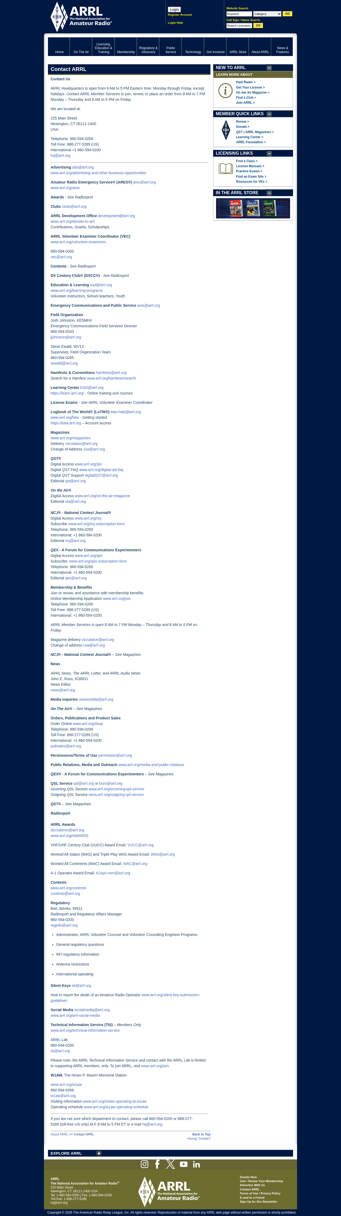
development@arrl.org (116, 216)
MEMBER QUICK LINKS (240, 113)
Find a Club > (246, 97)
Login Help (175, 22)
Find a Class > (247, 161)
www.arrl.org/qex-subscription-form (98, 561)
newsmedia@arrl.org (96, 699)
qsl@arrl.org (84, 783)
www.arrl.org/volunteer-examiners (78, 242)
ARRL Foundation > (251, 142)
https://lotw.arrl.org (66, 423)
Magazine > (252, 92)
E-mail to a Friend (252, 1197)
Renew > (242, 121)
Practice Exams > (249, 171)
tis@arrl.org (60, 1051)
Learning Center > (249, 137)
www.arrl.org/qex (89, 555)
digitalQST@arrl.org (101, 475)
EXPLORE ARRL (66, 1153)
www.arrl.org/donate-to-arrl (73, 221)
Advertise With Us (252, 1185)
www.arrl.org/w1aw (66, 1084)
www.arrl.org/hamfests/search (111, 378)
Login (174, 9)
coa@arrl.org (94, 449)
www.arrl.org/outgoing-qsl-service (116, 794)
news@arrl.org (63, 690)
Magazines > (264, 132)
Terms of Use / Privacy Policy (260, 1193)
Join (243, 1181)
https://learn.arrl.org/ (67, 393)
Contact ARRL (249, 1189)
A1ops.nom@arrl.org (113, 873)
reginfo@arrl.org (64, 925)
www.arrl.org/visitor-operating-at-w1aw (115, 1101)
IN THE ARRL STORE (237, 192)
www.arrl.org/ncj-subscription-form (96, 524)
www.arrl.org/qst (88, 464)
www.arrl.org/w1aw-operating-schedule (116, 1107)
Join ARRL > (245, 103)
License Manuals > (250, 166)
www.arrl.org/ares (65, 188)
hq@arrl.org (60, 155)
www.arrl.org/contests (68, 888)
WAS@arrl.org (163, 854)
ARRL (99, 16)
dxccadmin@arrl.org (67, 830)
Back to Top (201, 1134)
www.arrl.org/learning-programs (77, 290)
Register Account (180, 14)
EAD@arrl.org (91, 387)
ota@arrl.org (75, 501)
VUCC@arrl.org (140, 845)
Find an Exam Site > (251, 176)
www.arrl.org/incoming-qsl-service (116, 789)
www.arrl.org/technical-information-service (85, 1030)
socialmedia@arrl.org (91, 1010)
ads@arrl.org (83, 167)
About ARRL (59, 1134)
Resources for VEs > (251, 182)
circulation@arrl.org (81, 443)
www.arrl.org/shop (88, 723)
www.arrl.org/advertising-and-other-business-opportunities (98, 173)
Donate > (243, 127)
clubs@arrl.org (74, 206)
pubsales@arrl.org (66, 746)
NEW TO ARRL (231, 67)
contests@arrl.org (65, 893)
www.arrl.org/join (117, 598)
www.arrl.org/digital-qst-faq (101, 470)
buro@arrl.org (111, 783)
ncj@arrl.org (75, 541)
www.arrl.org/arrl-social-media (75, 1015)
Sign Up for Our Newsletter (258, 1201)
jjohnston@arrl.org (66, 337)
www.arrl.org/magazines (70, 438)
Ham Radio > (245, 82)
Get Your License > (250, 87)
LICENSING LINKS (234, 153)
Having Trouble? (198, 1139)
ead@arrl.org (101, 285)
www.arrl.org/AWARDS (69, 836)
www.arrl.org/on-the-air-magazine (102, 496)
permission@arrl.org (115, 755)
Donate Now (248, 1177)
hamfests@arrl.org (111, 372)
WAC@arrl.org (135, 864)
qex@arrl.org (76, 578)
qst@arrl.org (75, 481)
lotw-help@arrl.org (126, 412)
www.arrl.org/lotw (65, 417)
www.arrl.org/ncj (88, 518)
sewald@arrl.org (64, 363)
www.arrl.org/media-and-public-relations (151, 765)
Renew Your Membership (265, 1181)
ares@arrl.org (144, 182)
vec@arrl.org (61, 257)
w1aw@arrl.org (63, 1096)
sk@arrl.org (81, 985)
